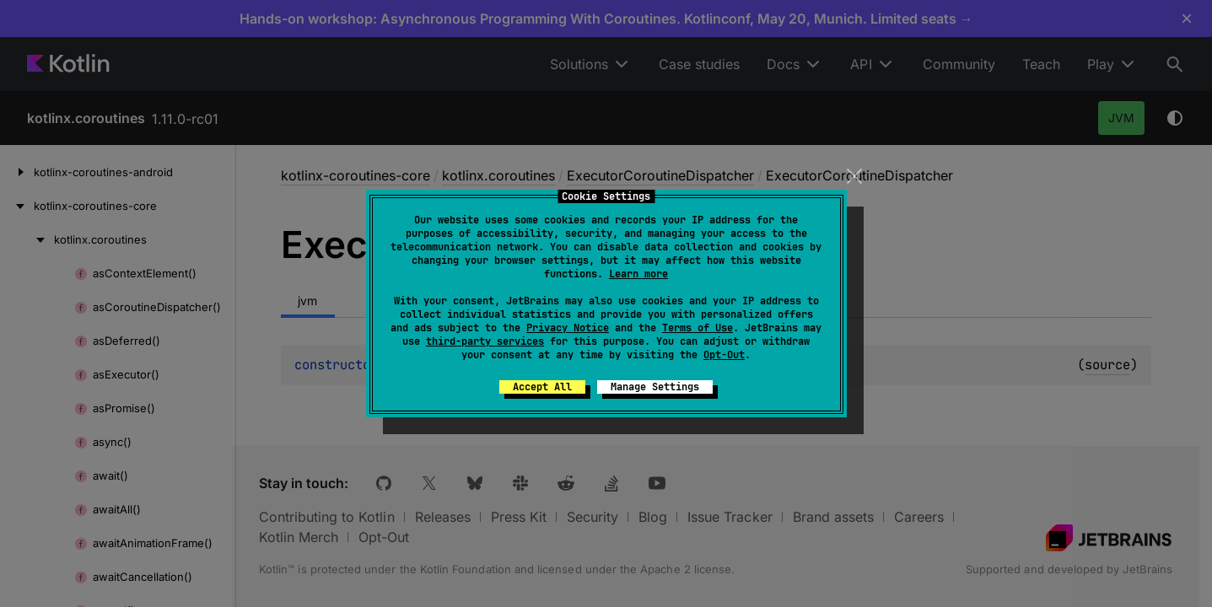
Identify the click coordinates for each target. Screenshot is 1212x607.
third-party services (485, 341)
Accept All (542, 387)
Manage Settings (655, 387)
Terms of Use (697, 328)
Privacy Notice (567, 328)
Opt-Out (724, 355)
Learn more (638, 274)
